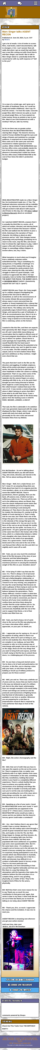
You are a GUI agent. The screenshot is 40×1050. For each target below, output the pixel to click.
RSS (10, 1043)
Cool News (11, 1038)
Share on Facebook (20, 985)
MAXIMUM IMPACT (11, 281)
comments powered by (13, 1015)
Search (23, 1039)
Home (5, 1038)
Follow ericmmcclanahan (20, 980)
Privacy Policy (17, 1043)
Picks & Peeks (28, 1038)
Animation (12, 1039)
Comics (17, 1039)
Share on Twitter (20, 990)
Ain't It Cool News (23, 12)
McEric (7, 39)
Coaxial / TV (19, 1038)
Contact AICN (27, 1043)
